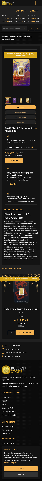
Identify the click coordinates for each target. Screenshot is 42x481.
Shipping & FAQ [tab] (20, 117)
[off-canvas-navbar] (37, 3)
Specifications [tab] (20, 112)
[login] (37, 28)
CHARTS (34, 11)
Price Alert (13, 184)
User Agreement (9, 411)
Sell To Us (6, 433)
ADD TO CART (25, 332)
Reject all (21, 474)
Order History (8, 430)
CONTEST (21, 11)
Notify (14, 160)
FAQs (4, 404)
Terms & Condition (10, 415)
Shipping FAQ (7, 408)
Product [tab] (20, 107)
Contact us (6, 397)
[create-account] (31, 28)
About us (5, 401)
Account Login (8, 426)
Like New (28, 147)
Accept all (21, 469)
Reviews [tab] (20, 122)
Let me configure (10, 463)
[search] (25, 28)
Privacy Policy (8, 443)
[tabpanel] (21, 166)
